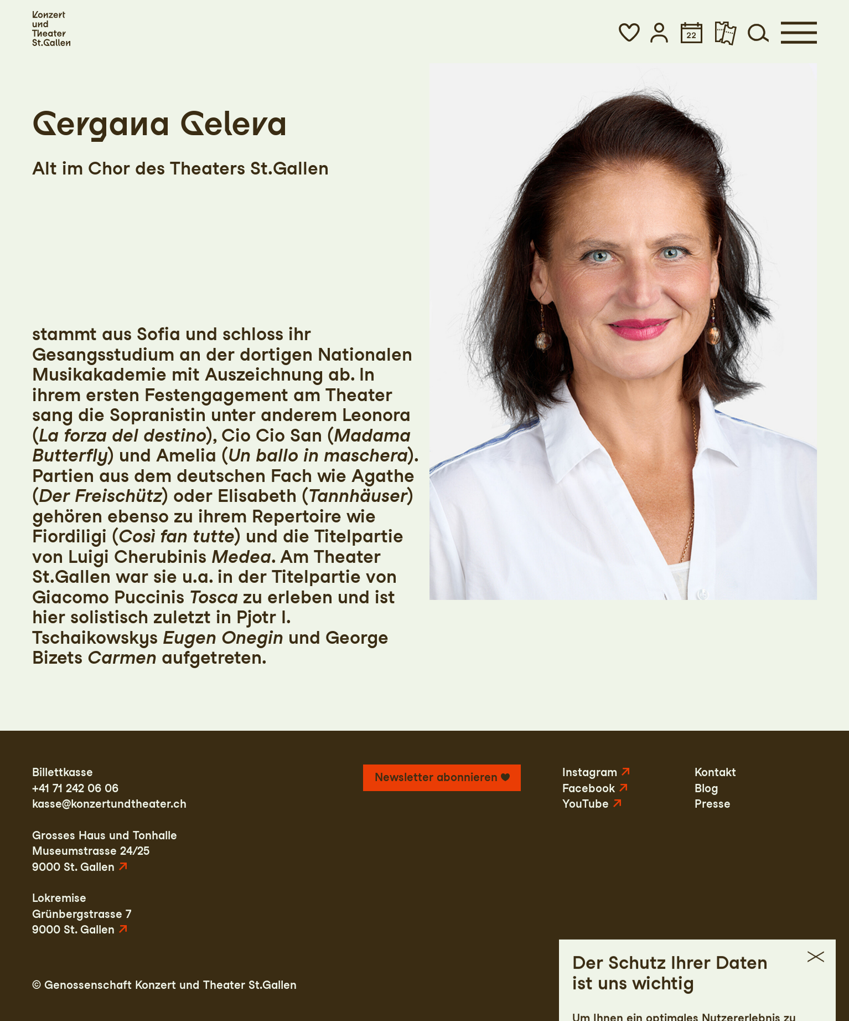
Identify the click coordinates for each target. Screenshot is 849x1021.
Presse (713, 803)
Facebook (588, 788)
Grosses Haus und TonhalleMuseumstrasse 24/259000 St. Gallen (104, 851)
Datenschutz (693, 985)
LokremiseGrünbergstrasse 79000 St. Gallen (81, 913)
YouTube (585, 803)
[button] (629, 33)
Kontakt (715, 772)
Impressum (618, 985)
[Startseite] (51, 28)
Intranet (795, 985)
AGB (750, 985)
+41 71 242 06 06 (75, 788)
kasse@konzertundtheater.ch (109, 803)
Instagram (589, 772)
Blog (706, 788)
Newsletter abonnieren (436, 777)
